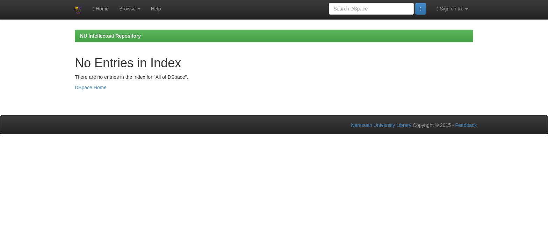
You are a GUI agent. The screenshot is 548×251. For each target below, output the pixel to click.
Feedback (466, 125)
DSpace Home (91, 87)
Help (156, 9)
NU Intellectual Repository (110, 36)
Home (101, 9)
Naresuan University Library (381, 125)
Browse (129, 9)
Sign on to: (452, 9)
